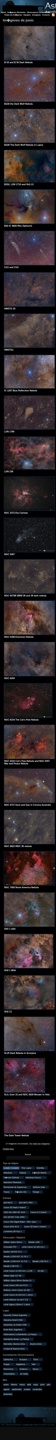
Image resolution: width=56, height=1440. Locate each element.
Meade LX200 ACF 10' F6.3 (17, 1256)
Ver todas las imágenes (39, 1144)
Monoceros (10, 1369)
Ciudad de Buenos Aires (16, 1349)
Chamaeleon (11, 1374)
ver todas (24, 1374)
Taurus (37, 1369)
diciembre (8, 1394)
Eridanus (25, 1369)
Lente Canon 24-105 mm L (35, 1247)
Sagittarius (22, 1364)
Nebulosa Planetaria (14, 1182)
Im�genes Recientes (16, 12)
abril (29, 1384)
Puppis (9, 1364)
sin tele (42, 1271)
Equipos (27, 15)
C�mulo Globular (13, 1177)
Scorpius (25, 1359)
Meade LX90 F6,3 (41, 1261)
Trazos (8, 1192)
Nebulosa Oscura (36, 1177)
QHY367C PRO (28, 1203)
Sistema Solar (40, 1187)
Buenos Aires (38, 1344)
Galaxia (24, 1173)
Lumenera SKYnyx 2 (14, 1231)
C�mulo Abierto (41, 1173)
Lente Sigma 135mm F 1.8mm (18, 1304)
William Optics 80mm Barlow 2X (19, 1280)
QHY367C (10, 1203)
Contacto (46, 15)
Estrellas (42, 1168)
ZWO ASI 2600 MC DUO (16, 1212)
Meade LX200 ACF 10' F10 (17, 1261)
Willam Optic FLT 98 (14, 1276)
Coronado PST (11, 1247)
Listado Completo (11, 1168)
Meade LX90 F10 (13, 1266)
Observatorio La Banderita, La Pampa (23, 1334)
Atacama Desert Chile (15, 1320)
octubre (27, 1389)
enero (6, 1384)
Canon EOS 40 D (13, 1227)
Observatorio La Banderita (38, 12)
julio (48, 1384)
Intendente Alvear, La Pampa (18, 1339)
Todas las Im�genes (13, 15)
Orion (37, 1359)
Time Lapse (27, 1168)
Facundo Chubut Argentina (17, 1315)
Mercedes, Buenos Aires (16, 1344)
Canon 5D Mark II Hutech (16, 1207)
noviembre (37, 1389)
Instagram (36, 15)
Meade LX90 (35, 1242)
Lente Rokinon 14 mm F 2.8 (17, 1300)
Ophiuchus (10, 1359)
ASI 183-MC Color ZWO (16, 1217)
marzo (22, 1384)
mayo (35, 1384)
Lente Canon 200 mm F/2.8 (18, 1285)
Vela (35, 1364)
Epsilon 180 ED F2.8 (15, 1252)
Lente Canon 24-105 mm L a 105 (19, 1271)
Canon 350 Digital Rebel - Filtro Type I (22, 1222)
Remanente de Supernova (17, 1187)
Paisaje (37, 1192)
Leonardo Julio (28, 1425)
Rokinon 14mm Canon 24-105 (18, 1290)
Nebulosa (10, 1173)
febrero (14, 1384)
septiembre (17, 1389)
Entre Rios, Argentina (14, 1329)
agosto (7, 1389)
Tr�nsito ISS (23, 1192)
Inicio (3, 12)
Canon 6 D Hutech (41, 1212)
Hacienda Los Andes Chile (17, 1325)
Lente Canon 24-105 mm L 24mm (20, 1295)
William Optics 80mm (15, 1242)
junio (42, 1384)
